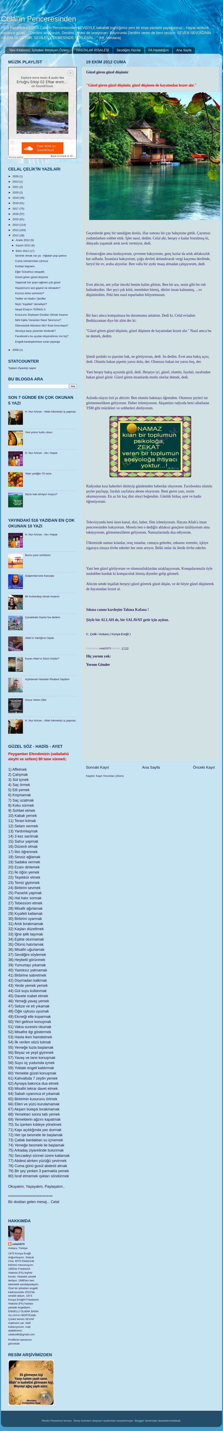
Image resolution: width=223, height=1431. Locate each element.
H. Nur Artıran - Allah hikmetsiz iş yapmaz (50, 411)
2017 (15, 208)
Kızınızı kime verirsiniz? (29, 293)
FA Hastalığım (158, 50)
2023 (15, 181)
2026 (15, 176)
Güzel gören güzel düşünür (31, 277)
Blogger (139, 1420)
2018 (15, 203)
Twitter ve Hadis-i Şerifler (30, 298)
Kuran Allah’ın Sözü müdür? (42, 658)
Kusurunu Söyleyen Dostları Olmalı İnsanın (41, 314)
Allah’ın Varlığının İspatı (39, 637)
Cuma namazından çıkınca (31, 260)
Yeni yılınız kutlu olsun (38, 432)
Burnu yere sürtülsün (38, 555)
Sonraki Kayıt (97, 767)
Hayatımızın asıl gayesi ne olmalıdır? (37, 287)
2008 (15, 349)
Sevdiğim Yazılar (129, 50)
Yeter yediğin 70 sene (38, 473)
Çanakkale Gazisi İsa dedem (42, 617)
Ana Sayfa (183, 50)
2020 (15, 192)
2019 (15, 197)
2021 (15, 186)
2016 (15, 213)
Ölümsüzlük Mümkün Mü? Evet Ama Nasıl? (41, 325)
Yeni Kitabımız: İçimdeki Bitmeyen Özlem (39, 50)
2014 (15, 224)
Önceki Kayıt (204, 767)
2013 (15, 230)
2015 (15, 219)
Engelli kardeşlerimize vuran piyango (37, 341)
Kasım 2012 (23, 245)
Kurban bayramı (25, 266)
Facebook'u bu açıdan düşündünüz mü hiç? (42, 336)
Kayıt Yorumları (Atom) (110, 775)
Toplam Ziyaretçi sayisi (22, 368)
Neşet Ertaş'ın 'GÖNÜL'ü (30, 309)
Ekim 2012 (23, 250)
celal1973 (18, 1244)
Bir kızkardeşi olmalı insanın (42, 596)
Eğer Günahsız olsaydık (29, 271)
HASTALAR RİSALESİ (92, 50)
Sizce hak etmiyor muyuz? (41, 494)
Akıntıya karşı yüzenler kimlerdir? (35, 330)
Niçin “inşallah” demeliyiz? (31, 304)
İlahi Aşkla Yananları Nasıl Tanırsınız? (38, 320)
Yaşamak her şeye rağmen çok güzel (37, 282)
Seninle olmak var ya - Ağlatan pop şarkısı (41, 255)
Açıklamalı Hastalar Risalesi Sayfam (47, 679)
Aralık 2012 (23, 240)
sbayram (97, 1420)
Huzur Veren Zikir (35, 699)
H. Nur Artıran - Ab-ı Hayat (41, 452)
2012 (15, 235)
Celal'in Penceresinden (38, 19)
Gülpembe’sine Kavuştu (39, 575)
